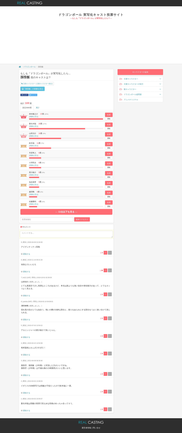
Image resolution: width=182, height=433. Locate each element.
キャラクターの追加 (140, 72)
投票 (109, 115)
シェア (24, 95)
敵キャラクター (140, 89)
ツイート (33, 95)
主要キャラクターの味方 (140, 84)
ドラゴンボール (29, 67)
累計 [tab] (37, 108)
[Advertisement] (91, 38)
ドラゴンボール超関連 (140, 94)
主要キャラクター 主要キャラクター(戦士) (37, 84)
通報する (26, 254)
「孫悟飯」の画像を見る (32, 89)
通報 (108, 119)
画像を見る (34, 116)
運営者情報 (86, 428)
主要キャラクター (140, 79)
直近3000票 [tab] (27, 108)
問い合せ (96, 428)
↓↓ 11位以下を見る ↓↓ (66, 212)
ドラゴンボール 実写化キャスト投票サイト (91, 14)
